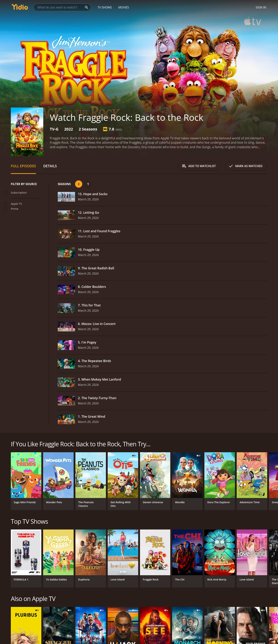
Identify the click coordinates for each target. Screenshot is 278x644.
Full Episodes (23, 165)
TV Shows (105, 7)
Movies (123, 7)
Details (50, 165)
